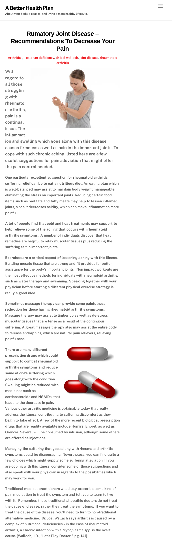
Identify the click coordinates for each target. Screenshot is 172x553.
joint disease (89, 57)
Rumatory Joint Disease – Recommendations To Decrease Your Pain (63, 41)
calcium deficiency (40, 57)
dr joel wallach (67, 57)
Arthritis (14, 57)
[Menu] (160, 6)
